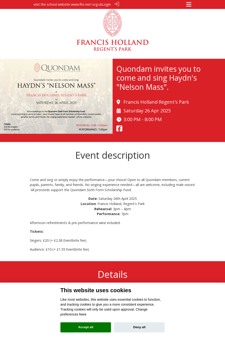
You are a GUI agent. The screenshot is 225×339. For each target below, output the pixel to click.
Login (106, 4)
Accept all (85, 327)
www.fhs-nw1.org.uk (86, 4)
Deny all (139, 327)
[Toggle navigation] (189, 4)
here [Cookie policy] (82, 314)
